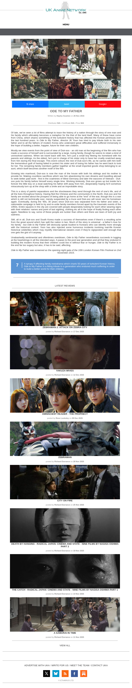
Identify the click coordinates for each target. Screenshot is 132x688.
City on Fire (65, 500)
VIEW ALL (65, 645)
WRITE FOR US (59, 665)
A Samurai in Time (65, 633)
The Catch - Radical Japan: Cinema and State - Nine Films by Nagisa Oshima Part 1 (65, 589)
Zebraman (65, 457)
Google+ (103, 104)
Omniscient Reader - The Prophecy (65, 414)
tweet (66, 104)
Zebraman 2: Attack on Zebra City (65, 327)
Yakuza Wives (65, 370)
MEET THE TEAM (79, 665)
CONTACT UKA (99, 665)
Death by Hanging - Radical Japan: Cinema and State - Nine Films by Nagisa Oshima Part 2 (64, 545)
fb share (30, 104)
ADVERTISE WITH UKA (37, 665)
